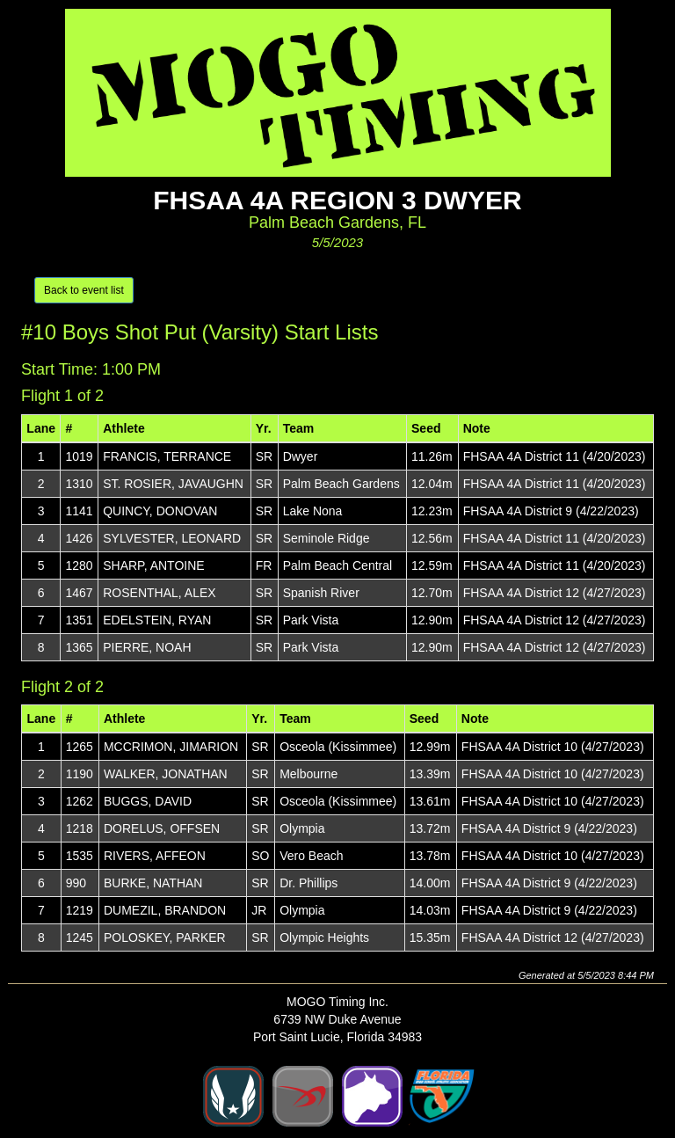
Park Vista (311, 620)
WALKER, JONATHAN (166, 774)
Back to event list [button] (84, 290)
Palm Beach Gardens (341, 484)
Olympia (301, 828)
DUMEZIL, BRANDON (165, 910)
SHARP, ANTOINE (153, 565)
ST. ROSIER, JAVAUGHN (173, 484)
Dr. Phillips (308, 883)
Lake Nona (313, 511)
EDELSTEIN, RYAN (157, 620)
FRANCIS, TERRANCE (167, 456)
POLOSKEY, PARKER (165, 937)
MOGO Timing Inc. (337, 1002)
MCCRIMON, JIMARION (171, 747)
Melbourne (308, 774)
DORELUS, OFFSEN (162, 828)
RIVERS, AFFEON (155, 856)
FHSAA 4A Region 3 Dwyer (337, 200)
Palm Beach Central (338, 565)
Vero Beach (311, 856)
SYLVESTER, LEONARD (172, 538)
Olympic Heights (324, 937)
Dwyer (300, 456)
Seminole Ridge (326, 538)
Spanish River (321, 593)
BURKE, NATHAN (153, 883)
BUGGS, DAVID (148, 801)
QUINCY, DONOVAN (160, 511)
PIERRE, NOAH (147, 647)
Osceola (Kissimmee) (337, 747)
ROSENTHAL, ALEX (159, 593)
